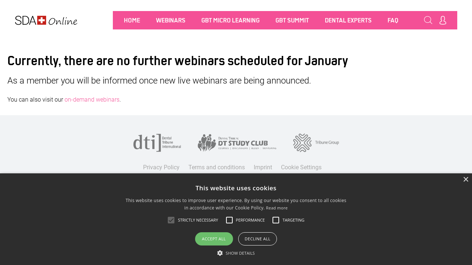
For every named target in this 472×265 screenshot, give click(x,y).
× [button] (465, 180)
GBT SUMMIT (292, 20)
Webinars (170, 20)
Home (132, 20)
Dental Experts (348, 20)
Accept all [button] (214, 238)
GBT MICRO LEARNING (230, 20)
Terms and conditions (216, 167)
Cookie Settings (301, 167)
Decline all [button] (258, 238)
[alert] (236, 219)
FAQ (393, 20)
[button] (236, 253)
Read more (277, 208)
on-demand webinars (92, 99)
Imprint (263, 167)
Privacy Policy (161, 167)
